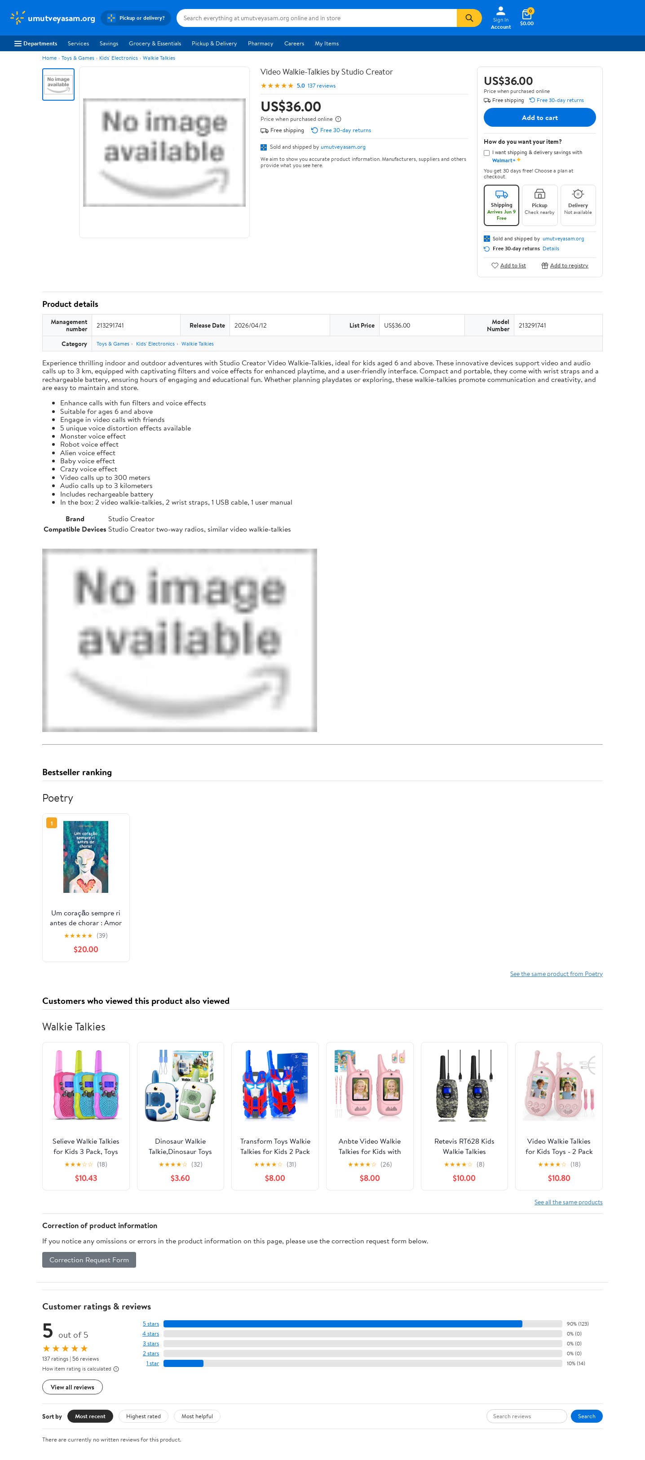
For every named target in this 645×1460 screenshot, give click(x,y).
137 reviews (322, 85)
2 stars (151, 1353)
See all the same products (569, 1202)
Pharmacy (261, 43)
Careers (294, 43)
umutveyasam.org (343, 146)
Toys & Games (78, 58)
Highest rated (143, 1416)
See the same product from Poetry (556, 973)
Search (587, 1416)
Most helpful (197, 1416)
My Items (327, 43)
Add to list (508, 265)
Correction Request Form (89, 1260)
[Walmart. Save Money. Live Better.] (52, 18)
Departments (35, 43)
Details (551, 248)
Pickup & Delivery (214, 43)
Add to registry (564, 265)
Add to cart (540, 117)
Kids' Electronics (118, 58)
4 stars (150, 1333)
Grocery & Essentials (155, 43)
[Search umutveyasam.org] (317, 18)
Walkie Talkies (159, 58)
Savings (109, 43)
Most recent (90, 1416)
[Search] (469, 18)
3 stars (151, 1343)
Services (78, 43)
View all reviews (72, 1387)
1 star (152, 1363)
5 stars (151, 1323)
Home (49, 58)
